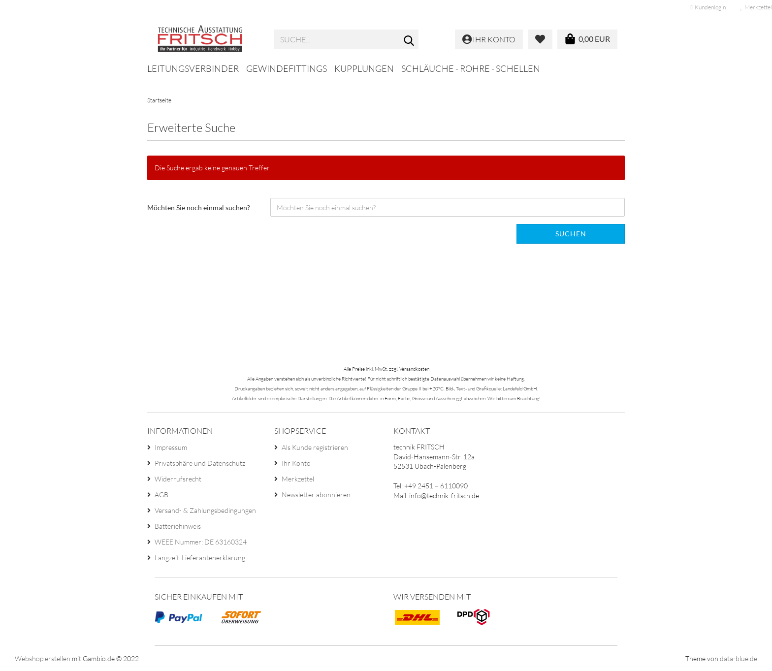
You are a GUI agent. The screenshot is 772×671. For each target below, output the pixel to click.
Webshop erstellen (42, 658)
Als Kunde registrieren (315, 447)
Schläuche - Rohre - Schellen (470, 68)
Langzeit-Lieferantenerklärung (200, 557)
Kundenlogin (708, 7)
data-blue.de (738, 658)
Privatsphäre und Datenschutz (200, 463)
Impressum (171, 447)
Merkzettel (298, 479)
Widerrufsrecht (178, 479)
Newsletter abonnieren (316, 494)
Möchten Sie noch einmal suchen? (198, 207)
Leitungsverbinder (193, 68)
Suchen (570, 233)
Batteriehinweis (178, 526)
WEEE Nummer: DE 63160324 (201, 542)
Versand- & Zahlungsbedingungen (205, 510)
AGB (161, 494)
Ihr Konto (296, 463)
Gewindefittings (286, 68)
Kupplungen (364, 68)
